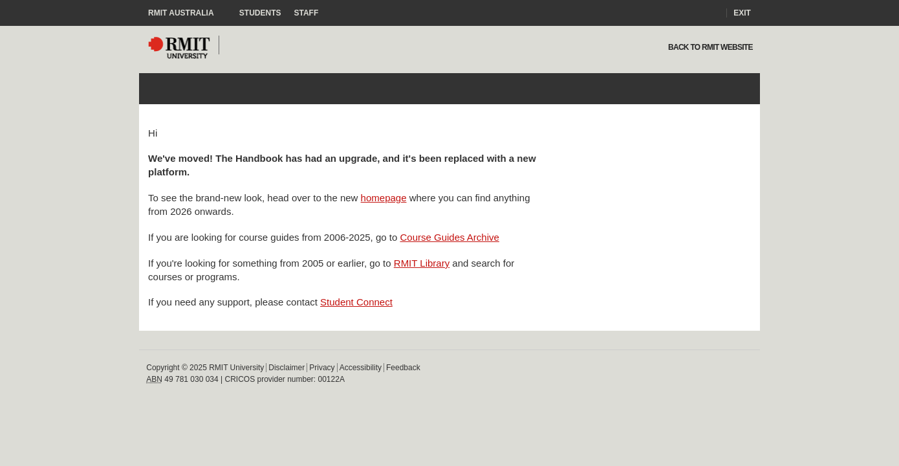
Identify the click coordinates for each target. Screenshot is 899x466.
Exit (742, 12)
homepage (384, 197)
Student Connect (356, 301)
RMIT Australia (187, 12)
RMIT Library (422, 263)
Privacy (321, 367)
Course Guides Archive (449, 237)
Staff (306, 12)
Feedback (403, 367)
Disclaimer (286, 367)
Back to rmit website (709, 47)
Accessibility (361, 367)
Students (260, 12)
